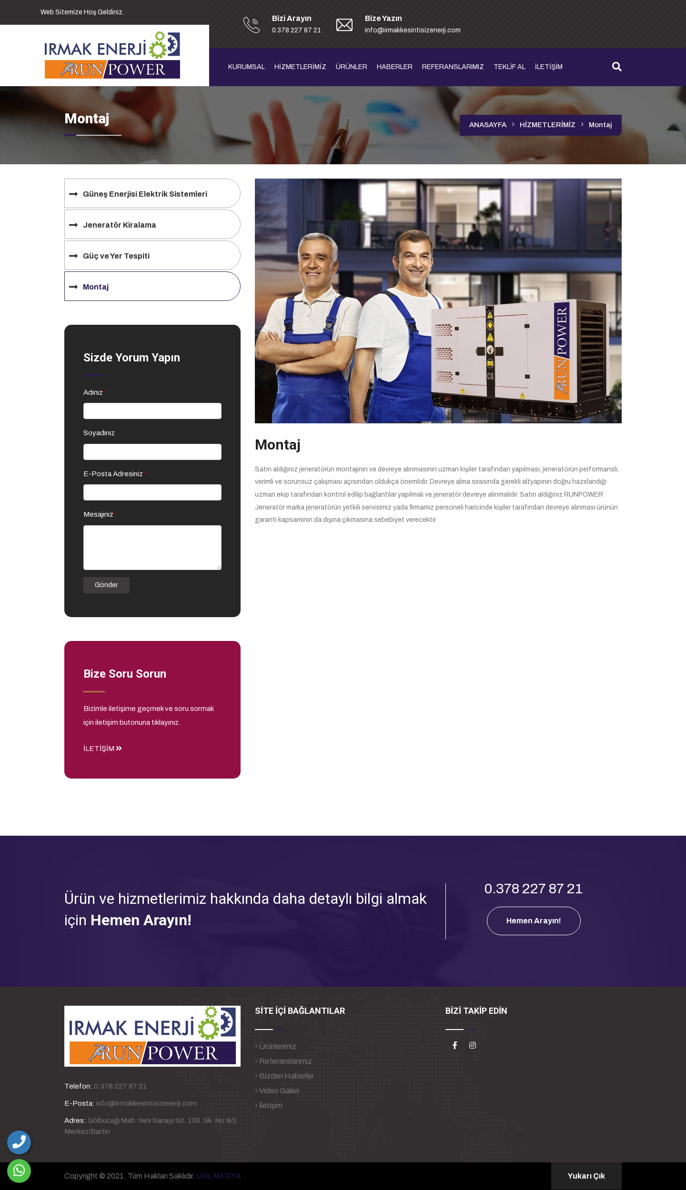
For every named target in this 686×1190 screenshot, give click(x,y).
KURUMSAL (246, 66)
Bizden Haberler (284, 1076)
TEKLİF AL (509, 66)
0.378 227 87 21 (120, 1086)
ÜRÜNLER (351, 66)
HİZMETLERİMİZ (300, 66)
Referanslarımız (283, 1061)
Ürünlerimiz (275, 1046)
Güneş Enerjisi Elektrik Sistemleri (145, 194)
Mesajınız (99, 514)
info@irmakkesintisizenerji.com (146, 1103)
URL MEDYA (218, 1176)
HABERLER (395, 66)
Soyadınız (99, 433)
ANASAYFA (487, 125)
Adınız (94, 392)
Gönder (106, 585)
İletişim (268, 1105)
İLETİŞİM (549, 66)
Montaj (600, 125)
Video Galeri (277, 1091)
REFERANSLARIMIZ (453, 66)
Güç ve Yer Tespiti (116, 256)
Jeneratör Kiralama (119, 225)
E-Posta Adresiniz (114, 474)
